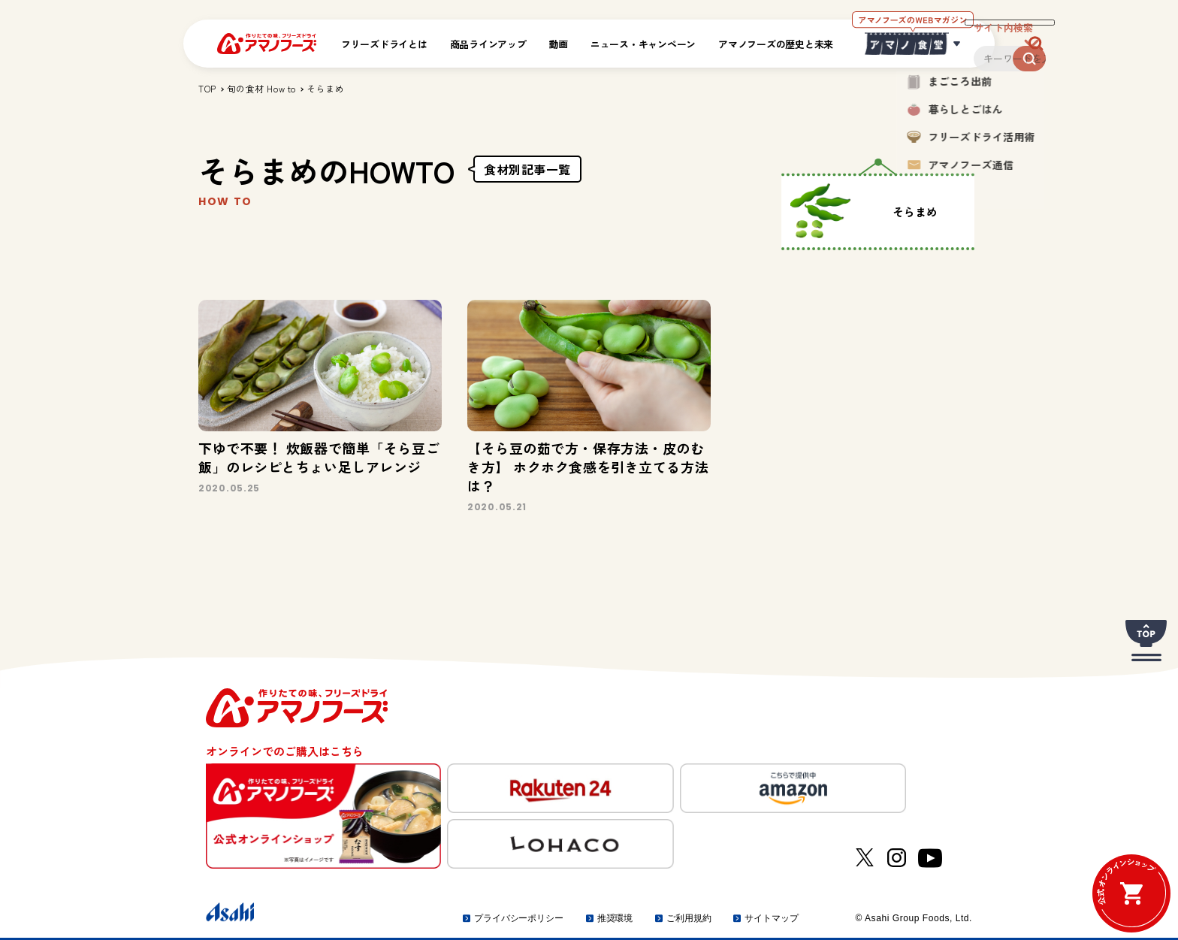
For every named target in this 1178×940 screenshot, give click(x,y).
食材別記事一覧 (527, 169)
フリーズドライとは (384, 44)
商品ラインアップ (488, 44)
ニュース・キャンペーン (643, 44)
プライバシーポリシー (518, 918)
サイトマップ (771, 918)
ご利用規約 (688, 918)
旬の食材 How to (261, 88)
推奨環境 (615, 918)
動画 (558, 44)
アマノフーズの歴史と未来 (775, 44)
